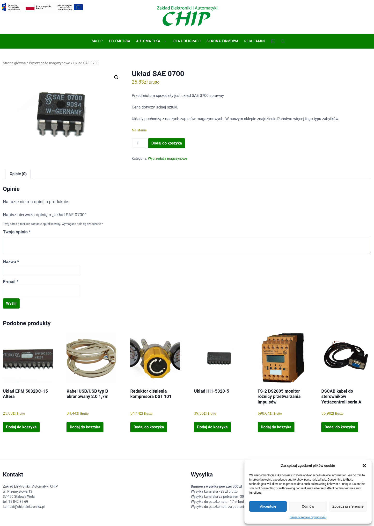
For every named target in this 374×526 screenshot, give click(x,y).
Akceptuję (268, 506)
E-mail (11, 281)
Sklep (97, 41)
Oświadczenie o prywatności (308, 517)
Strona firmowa (222, 41)
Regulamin (254, 41)
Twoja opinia (17, 231)
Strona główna (14, 63)
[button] (364, 465)
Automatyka (148, 41)
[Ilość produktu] (139, 143)
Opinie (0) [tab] (18, 174)
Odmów (308, 506)
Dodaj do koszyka (166, 143)
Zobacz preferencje (348, 506)
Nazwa (11, 261)
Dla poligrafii (187, 41)
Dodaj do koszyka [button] (21, 427)
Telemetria (119, 41)
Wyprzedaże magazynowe (49, 63)
